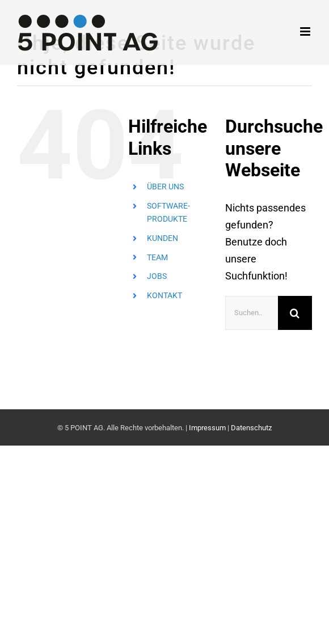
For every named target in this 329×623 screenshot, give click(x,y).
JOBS (157, 276)
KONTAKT (164, 295)
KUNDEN (162, 238)
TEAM (157, 257)
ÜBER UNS (165, 186)
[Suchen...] (251, 313)
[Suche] (295, 313)
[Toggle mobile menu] (306, 31)
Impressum (207, 427)
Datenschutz (251, 427)
